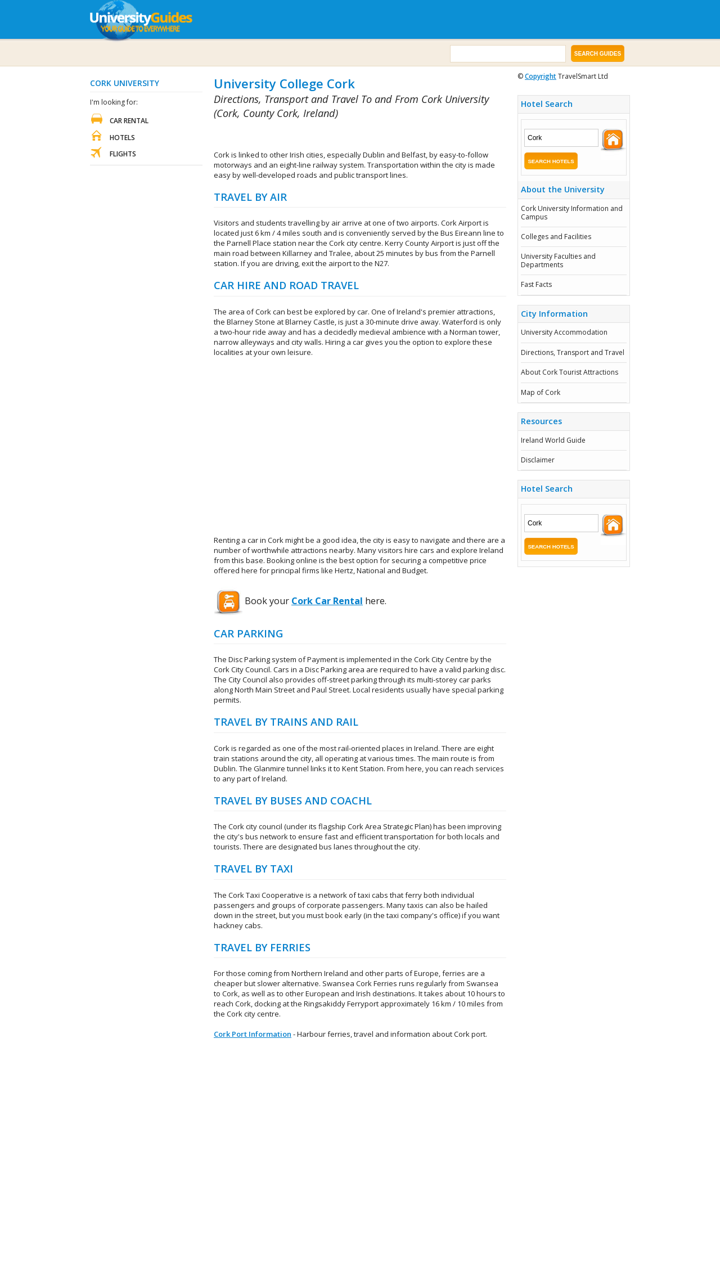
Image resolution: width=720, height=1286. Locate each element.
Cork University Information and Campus (572, 212)
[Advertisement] (345, 135)
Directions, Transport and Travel (572, 352)
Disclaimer (538, 460)
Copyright (540, 76)
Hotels (122, 137)
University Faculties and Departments (558, 260)
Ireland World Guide (553, 440)
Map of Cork (540, 392)
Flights (123, 154)
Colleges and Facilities (556, 236)
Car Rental (129, 120)
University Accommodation (564, 332)
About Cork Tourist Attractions (569, 372)
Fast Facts (536, 284)
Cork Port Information (252, 1034)
